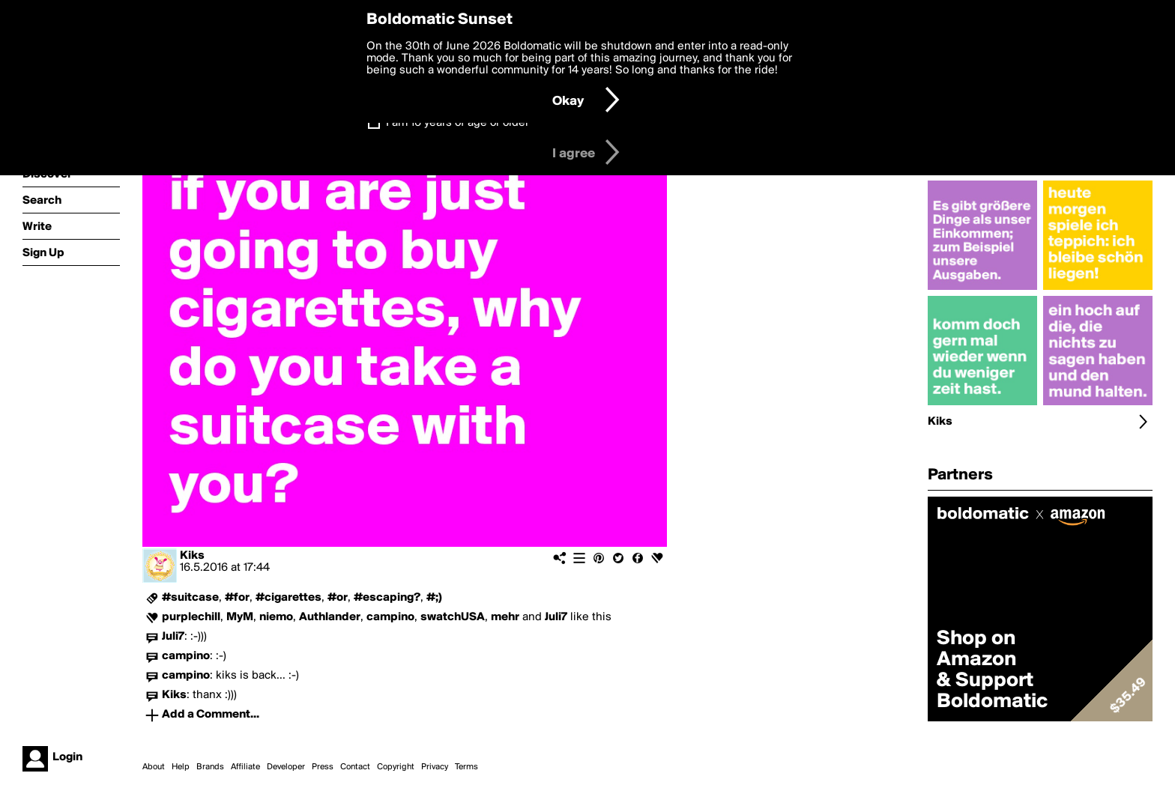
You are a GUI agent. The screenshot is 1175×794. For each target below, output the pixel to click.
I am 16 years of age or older (457, 123)
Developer (286, 767)
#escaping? (387, 598)
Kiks (192, 556)
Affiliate (245, 767)
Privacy (434, 767)
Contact (355, 767)
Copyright (395, 767)
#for (237, 598)
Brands (210, 767)
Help (181, 767)
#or (337, 598)
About (153, 767)
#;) (434, 598)
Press (322, 767)
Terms (466, 767)
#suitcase (190, 598)
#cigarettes (288, 598)
